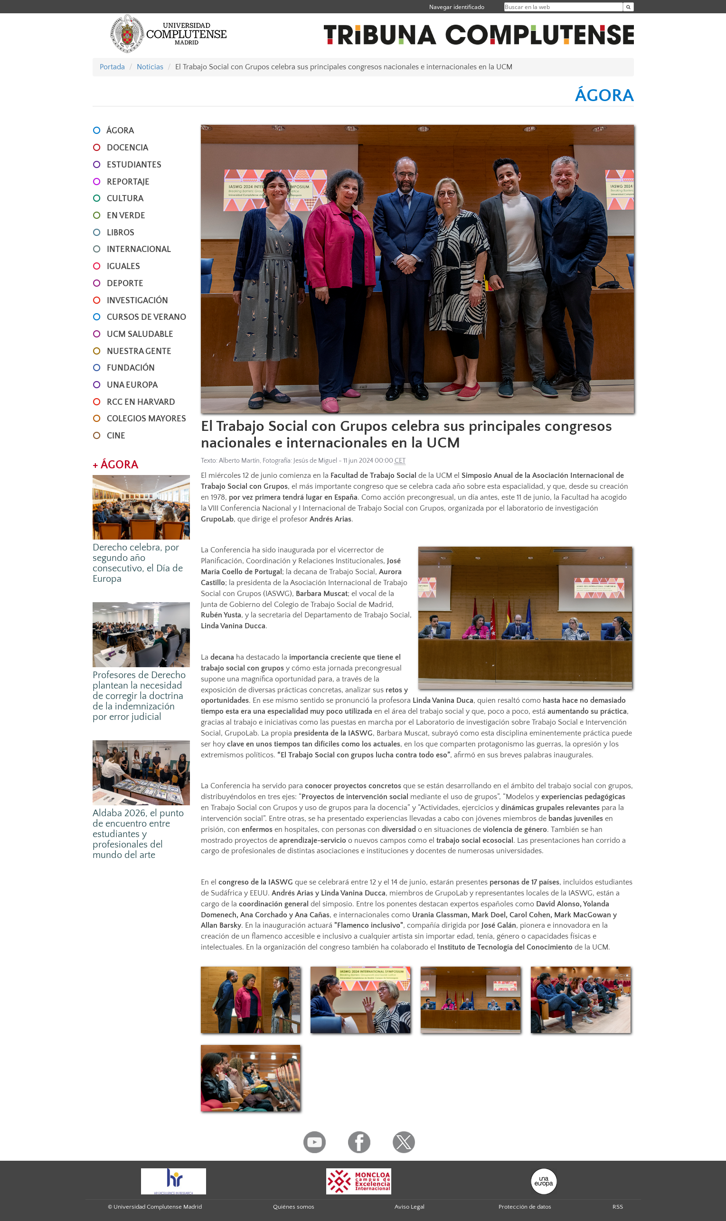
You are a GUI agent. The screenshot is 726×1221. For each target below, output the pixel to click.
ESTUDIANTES (134, 165)
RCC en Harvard (141, 402)
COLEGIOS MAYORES (146, 419)
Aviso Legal (409, 1206)
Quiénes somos (293, 1206)
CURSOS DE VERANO (146, 317)
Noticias (150, 67)
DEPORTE (125, 284)
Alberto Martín (239, 461)
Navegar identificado (456, 7)
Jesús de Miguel (315, 461)
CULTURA (125, 199)
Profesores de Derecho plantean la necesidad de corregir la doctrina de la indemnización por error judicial (139, 696)
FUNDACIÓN (131, 368)
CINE (116, 436)
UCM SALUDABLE (140, 334)
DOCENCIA (127, 148)
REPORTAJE (128, 182)
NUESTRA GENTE (139, 351)
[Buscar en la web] (628, 6)
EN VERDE (126, 216)
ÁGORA (120, 131)
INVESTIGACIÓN (137, 301)
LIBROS (120, 233)
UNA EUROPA (132, 385)
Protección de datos (525, 1206)
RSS (618, 1206)
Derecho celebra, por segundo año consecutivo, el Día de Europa (138, 563)
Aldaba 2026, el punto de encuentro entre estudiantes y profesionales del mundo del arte (138, 834)
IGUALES (123, 266)
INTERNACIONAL (139, 249)
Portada (112, 67)
